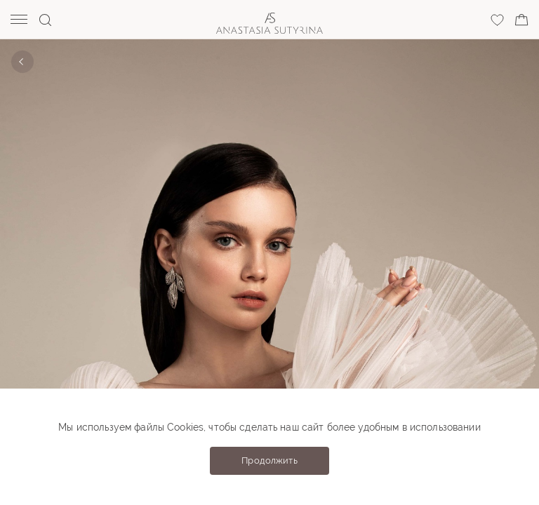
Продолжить (269, 460)
